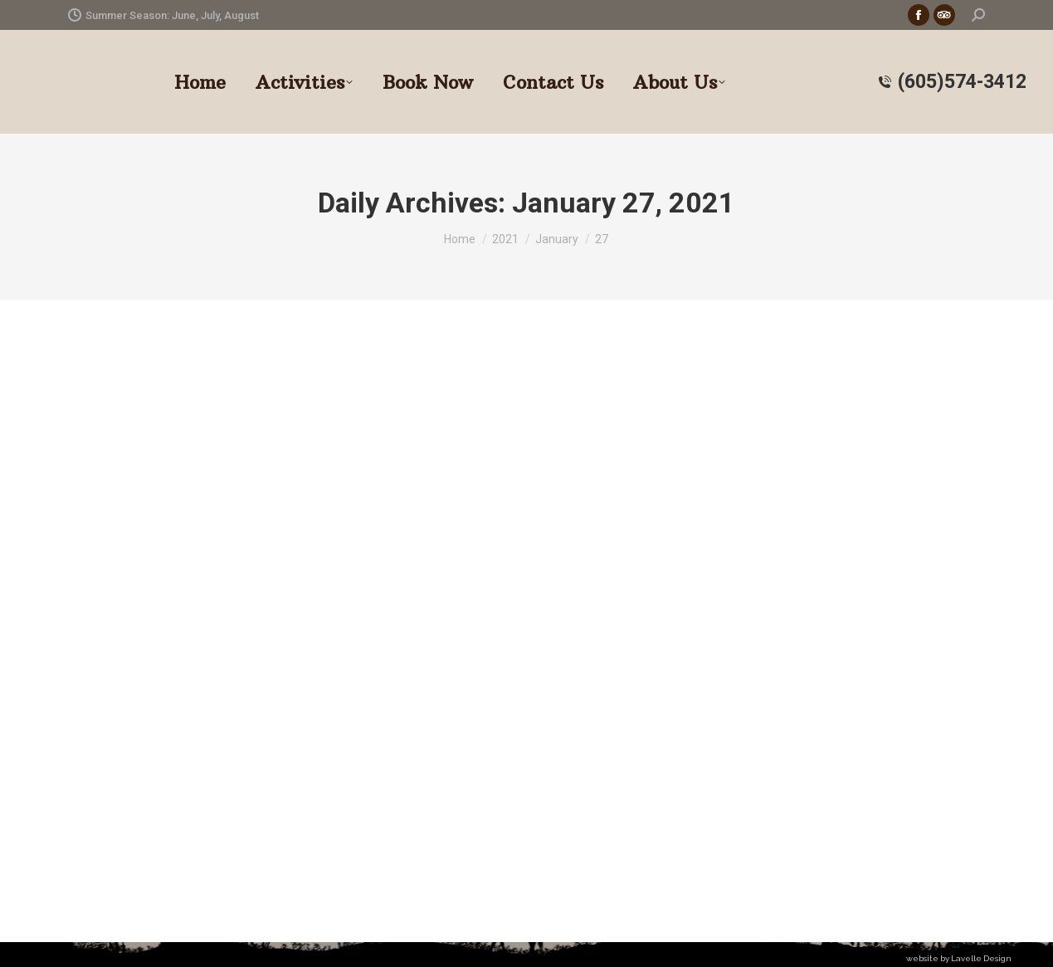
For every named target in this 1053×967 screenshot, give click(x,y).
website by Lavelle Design (959, 958)
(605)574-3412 (952, 82)
